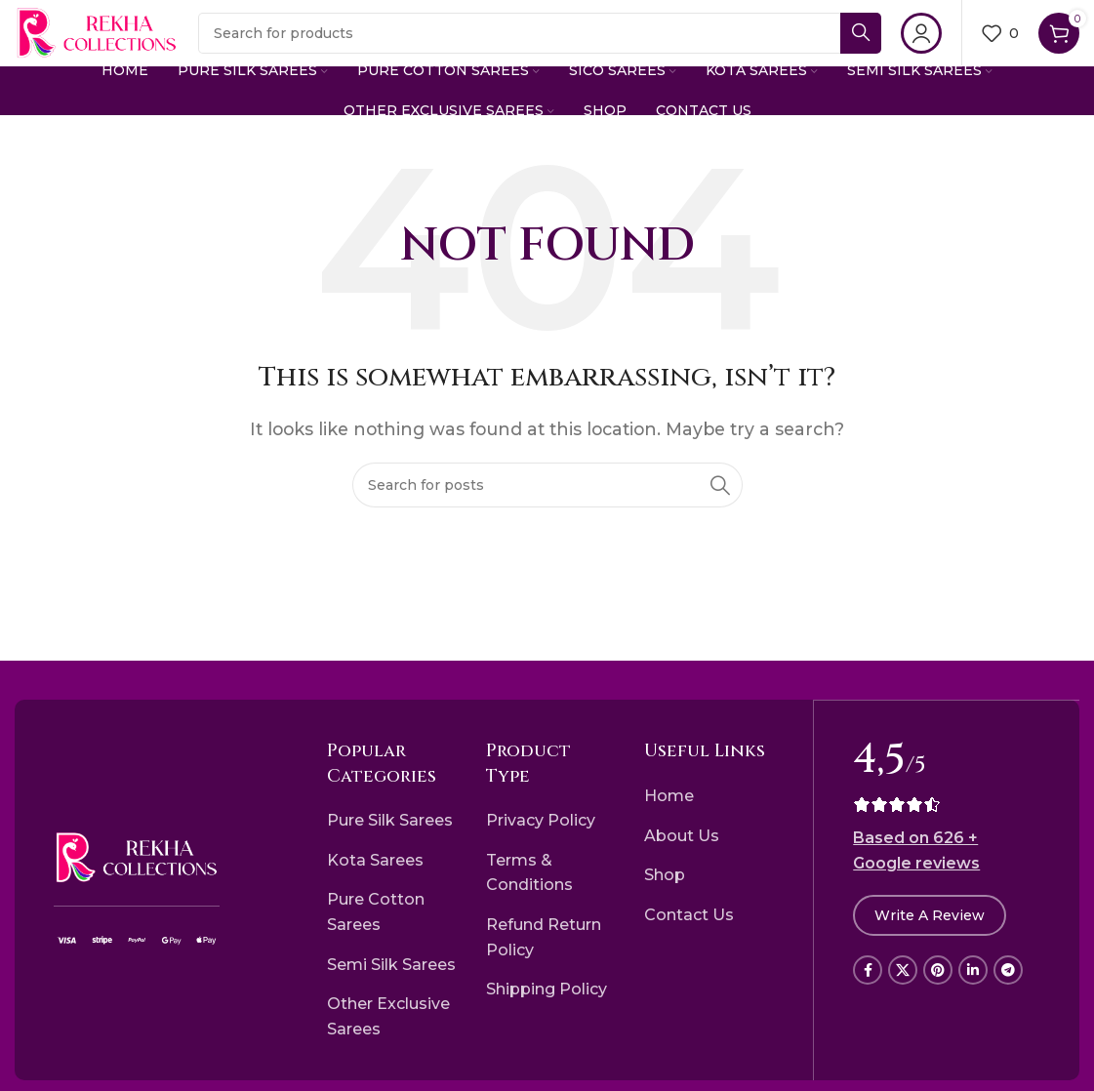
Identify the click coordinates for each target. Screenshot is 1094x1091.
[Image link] (137, 878)
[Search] (570, 43)
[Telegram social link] (1008, 990)
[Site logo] (127, 42)
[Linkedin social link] (973, 990)
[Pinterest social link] (937, 990)
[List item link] (392, 842)
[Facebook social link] (867, 990)
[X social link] (902, 990)
